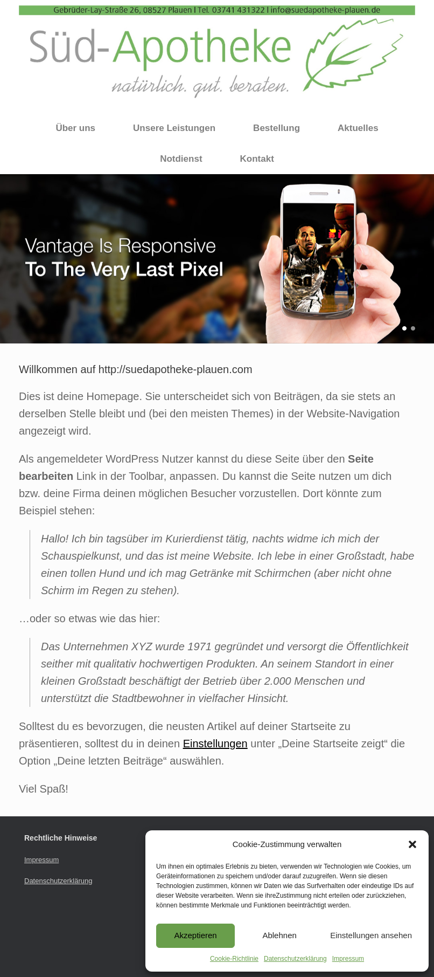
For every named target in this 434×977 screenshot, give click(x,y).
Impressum (348, 958)
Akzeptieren (195, 935)
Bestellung (276, 128)
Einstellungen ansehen (371, 935)
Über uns (75, 128)
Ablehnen (279, 935)
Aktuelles (358, 128)
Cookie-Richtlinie (234, 958)
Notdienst (181, 159)
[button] (412, 844)
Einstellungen (215, 743)
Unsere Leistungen (174, 128)
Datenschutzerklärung (295, 958)
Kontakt (257, 159)
